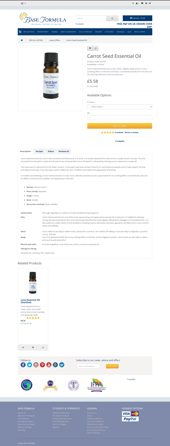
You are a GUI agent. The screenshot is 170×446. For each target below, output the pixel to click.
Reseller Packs (28, 32)
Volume (92, 102)
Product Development (62, 418)
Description (25, 151)
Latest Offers (54, 40)
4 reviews (119, 132)
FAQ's (89, 415)
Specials (56, 427)
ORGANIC (55, 32)
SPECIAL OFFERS (139, 32)
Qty (88, 113)
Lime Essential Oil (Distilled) (30, 301)
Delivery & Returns (95, 418)
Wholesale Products (61, 415)
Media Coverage (24, 427)
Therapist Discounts (61, 413)
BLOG (129, 32)
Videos (51, 151)
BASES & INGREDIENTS (68, 32)
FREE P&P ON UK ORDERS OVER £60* (134, 25)
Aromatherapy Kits (61, 421)
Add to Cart (119, 125)
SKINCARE (98, 32)
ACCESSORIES (109, 32)
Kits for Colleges (59, 424)
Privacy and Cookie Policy (98, 427)
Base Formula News (26, 424)
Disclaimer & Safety (95, 424)
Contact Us (91, 413)
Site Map (21, 430)
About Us (22, 413)
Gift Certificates (93, 433)
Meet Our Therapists (26, 415)
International (23, 418)
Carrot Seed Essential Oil (76, 40)
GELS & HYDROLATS (85, 32)
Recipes (39, 151)
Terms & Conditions (95, 421)
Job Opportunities (25, 421)
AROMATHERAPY (43, 32)
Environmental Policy (96, 430)
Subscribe (112, 366)
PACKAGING (120, 32)
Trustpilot (80, 24)
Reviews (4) (64, 151)
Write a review (131, 132)
